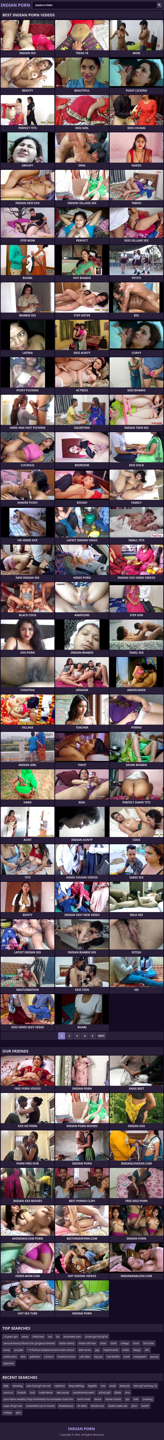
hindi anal (38, 1336)
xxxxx (25, 1336)
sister (103, 1343)
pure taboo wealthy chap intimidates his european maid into (38, 1399)
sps (127, 1399)
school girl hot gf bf (96, 1336)
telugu (136, 1350)
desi (23, 1356)
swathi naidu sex (117, 1405)
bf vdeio (82, 1405)
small (112, 1385)
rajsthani (60, 1385)
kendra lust (97, 1405)
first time (148, 1343)
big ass (98, 1356)
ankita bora (10, 1356)
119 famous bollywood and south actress (50, 1350)
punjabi (18, 1350)
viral (32, 1392)
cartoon (48, 1356)
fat (57, 1336)
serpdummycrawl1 (83, 1392)
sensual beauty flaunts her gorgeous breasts (29, 1343)
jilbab (118, 1392)
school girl (104, 1392)
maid (126, 1356)
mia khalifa (113, 1356)
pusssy (154, 1356)
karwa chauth (113, 1399)
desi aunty (63, 1392)
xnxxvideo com (72, 1336)
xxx (50, 1336)
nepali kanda (110, 1350)
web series (85, 1350)
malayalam (140, 1356)
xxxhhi (145, 1405)
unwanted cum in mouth (40, 1405)
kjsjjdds (92, 1385)
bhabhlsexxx (66, 1405)
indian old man (87, 1343)
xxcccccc (8, 1392)
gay (97, 1350)
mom (136, 1343)
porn (134, 1405)
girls (18, 1412)
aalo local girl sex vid (38, 1385)
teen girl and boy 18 (145, 1385)
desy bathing (76, 1385)
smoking (148, 1399)
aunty (7, 1350)
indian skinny (66, 1343)
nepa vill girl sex (13, 1405)
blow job (125, 1385)
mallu (126, 1350)
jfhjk (6, 1385)
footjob (21, 1392)
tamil (113, 1343)
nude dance (46, 1392)
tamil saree (83, 1399)
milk (135, 1399)
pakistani (35, 1356)
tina (127, 1392)
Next (101, 1035)
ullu (147, 1350)
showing (17, 1385)
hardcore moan (66, 1356)
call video (85, 1356)
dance (97, 1399)
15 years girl (11, 1336)
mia (103, 1385)
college (125, 1343)
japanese (9, 1363)
